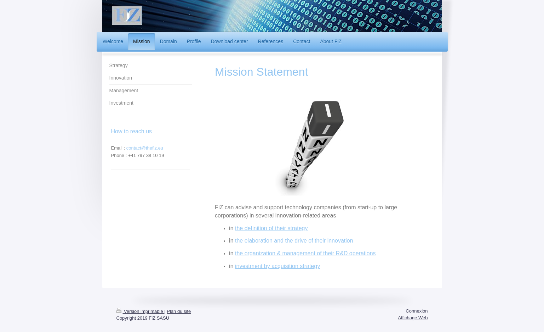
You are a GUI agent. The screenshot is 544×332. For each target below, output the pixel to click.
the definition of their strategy (271, 228)
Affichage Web (413, 317)
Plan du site (179, 311)
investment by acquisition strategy (277, 266)
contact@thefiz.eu (144, 148)
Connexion (417, 311)
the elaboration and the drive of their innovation (294, 241)
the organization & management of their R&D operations (305, 253)
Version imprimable (140, 311)
